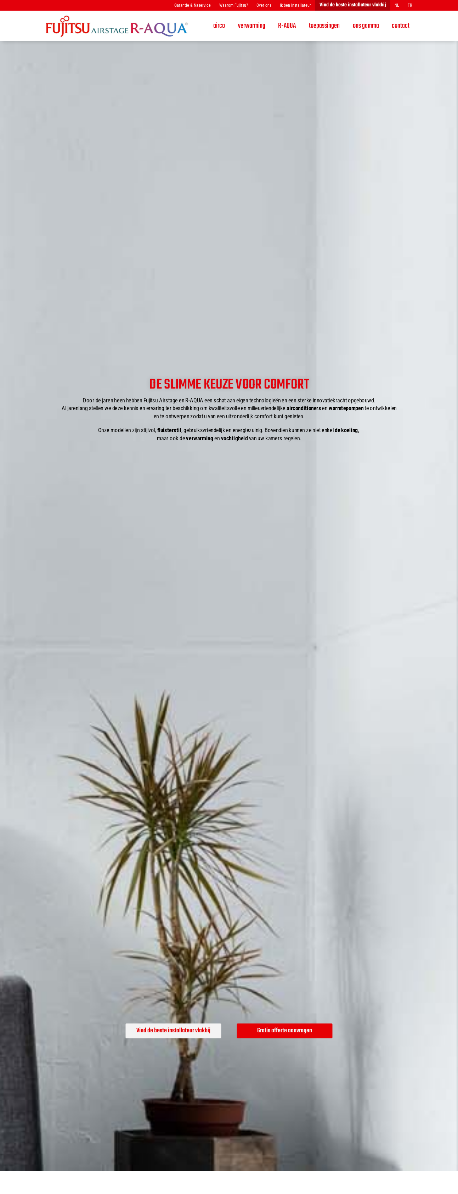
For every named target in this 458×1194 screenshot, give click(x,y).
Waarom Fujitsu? (233, 5)
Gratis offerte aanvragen (284, 1031)
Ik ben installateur (295, 5)
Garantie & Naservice (192, 5)
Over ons (263, 5)
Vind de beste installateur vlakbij (353, 5)
